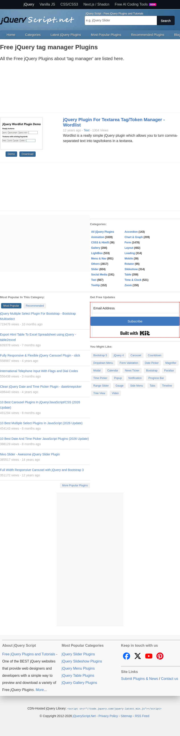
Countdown (155, 355)
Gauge (119, 385)
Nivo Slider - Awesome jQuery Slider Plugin (30, 454)
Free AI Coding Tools (135, 4)
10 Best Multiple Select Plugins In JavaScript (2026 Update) (41, 423)
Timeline (167, 385)
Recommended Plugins (147, 35)
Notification (135, 378)
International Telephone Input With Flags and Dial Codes (39, 371)
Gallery (95, 247)
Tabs (152, 385)
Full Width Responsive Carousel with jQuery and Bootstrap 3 (42, 470)
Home (11, 35)
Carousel (136, 355)
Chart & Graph (134, 237)
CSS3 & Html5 (100, 242)
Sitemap (126, 716)
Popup (118, 378)
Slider (94, 269)
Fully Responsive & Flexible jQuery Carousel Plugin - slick (40, 355)
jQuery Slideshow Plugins (82, 661)
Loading (130, 253)
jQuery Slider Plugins (78, 654)
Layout (129, 247)
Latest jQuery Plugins (66, 35)
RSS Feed (142, 716)
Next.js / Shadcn (97, 4)
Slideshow (131, 269)
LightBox (97, 253)
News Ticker (132, 370)
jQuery (29, 4)
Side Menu (136, 385)
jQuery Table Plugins (78, 675)
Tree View (99, 393)
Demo (11, 154)
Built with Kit (135, 333)
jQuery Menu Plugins (78, 668)
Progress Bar (156, 378)
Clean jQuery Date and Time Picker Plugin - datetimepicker (41, 386)
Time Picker (100, 378)
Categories (33, 35)
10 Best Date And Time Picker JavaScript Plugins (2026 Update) (44, 438)
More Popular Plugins (75, 485)
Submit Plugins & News (139, 679)
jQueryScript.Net (84, 716)
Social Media (99, 274)
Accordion (131, 231)
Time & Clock (133, 279)
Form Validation (129, 363)
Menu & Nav (98, 258)
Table (128, 274)
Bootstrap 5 (100, 355)
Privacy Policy (108, 716)
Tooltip (95, 285)
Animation (97, 237)
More (40, 690)
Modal (97, 370)
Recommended (35, 305)
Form (128, 242)
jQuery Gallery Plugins (79, 683)
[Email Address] (135, 308)
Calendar (112, 370)
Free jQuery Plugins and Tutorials (39, 18)
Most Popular (11, 305)
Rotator (129, 263)
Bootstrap (152, 370)
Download (27, 154)
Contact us (169, 679)
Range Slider (101, 385)
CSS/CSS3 (69, 4)
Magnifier (170, 363)
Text (87, 130)
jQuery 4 (119, 355)
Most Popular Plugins (106, 35)
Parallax (169, 370)
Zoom (128, 285)
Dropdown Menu (103, 363)
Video (115, 393)
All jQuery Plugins (102, 231)
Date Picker (152, 363)
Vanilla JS (47, 4)
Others (95, 263)
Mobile (129, 258)
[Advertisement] (85, 88)
